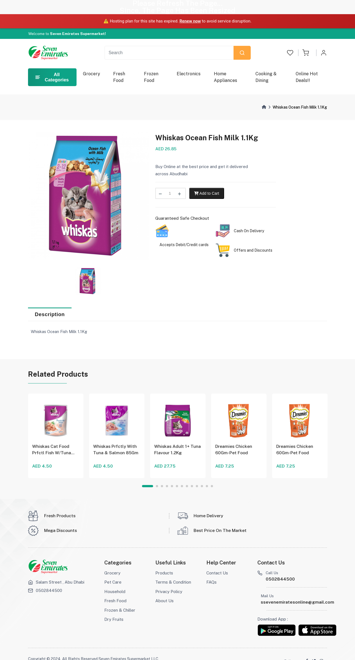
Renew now (190, 6)
